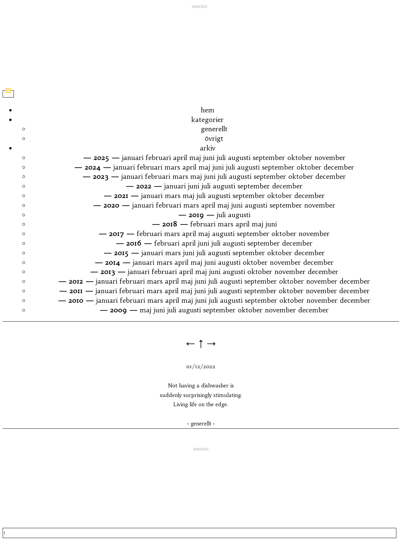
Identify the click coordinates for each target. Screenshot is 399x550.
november (329, 157)
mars (172, 167)
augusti (239, 157)
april (180, 157)
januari (132, 157)
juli (221, 157)
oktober (299, 157)
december (339, 167)
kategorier (207, 119)
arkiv (207, 148)
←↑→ (201, 342)
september (269, 157)
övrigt (214, 138)
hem (207, 110)
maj (195, 157)
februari (158, 157)
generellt (214, 129)
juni (208, 157)
